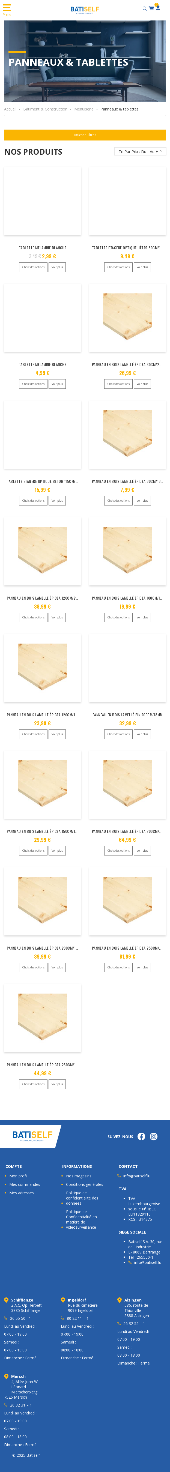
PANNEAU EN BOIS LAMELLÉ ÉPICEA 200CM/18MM (45, 943)
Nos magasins (78, 1169)
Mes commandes (24, 1178)
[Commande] (140, 151)
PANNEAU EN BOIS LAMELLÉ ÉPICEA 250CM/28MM (130, 943)
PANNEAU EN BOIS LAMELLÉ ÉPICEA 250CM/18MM (45, 1059)
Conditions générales (84, 1178)
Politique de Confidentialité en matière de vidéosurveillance (81, 1213)
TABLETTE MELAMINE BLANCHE (43, 247)
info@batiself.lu (136, 1169)
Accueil (10, 109)
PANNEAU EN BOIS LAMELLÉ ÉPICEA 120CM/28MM (45, 595)
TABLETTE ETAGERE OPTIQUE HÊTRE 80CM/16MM (130, 247)
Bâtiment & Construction (45, 109)
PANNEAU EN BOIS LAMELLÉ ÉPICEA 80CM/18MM (129, 479)
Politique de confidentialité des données (82, 1191)
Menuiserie (84, 109)
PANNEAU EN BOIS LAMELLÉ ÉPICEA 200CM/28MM (130, 827)
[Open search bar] (145, 7)
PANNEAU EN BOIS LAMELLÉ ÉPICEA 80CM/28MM (129, 363)
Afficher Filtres (85, 135)
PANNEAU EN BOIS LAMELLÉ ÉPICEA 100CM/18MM (130, 595)
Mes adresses (21, 1186)
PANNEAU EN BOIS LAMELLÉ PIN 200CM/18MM (128, 711)
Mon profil (18, 1169)
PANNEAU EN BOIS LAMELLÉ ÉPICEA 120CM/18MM (44, 711)
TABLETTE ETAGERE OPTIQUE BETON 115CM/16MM (45, 479)
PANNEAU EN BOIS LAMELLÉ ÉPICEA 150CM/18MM (44, 827)
